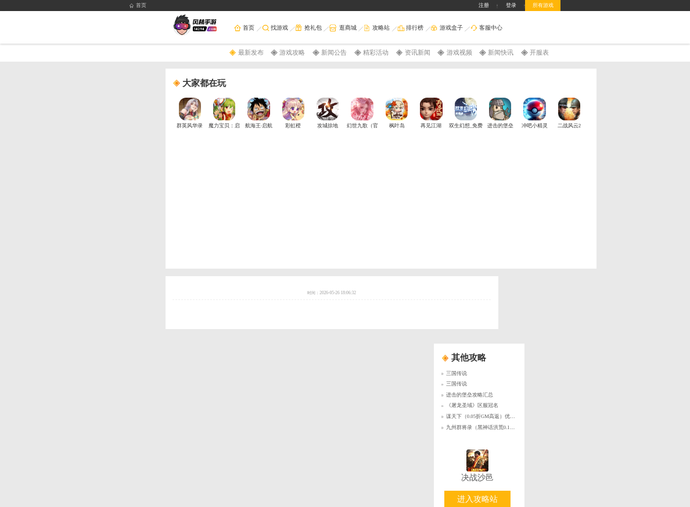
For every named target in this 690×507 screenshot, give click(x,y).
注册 (484, 5)
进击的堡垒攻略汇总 (469, 395)
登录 (511, 5)
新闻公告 (334, 52)
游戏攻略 (292, 52)
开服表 (539, 52)
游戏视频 (459, 52)
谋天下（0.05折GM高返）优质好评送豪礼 (493, 416)
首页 (138, 5)
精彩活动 (376, 52)
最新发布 (251, 52)
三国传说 (456, 373)
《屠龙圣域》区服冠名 (472, 405)
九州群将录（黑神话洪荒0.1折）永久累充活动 (499, 427)
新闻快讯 (500, 52)
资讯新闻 (417, 52)
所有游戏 (543, 5)
